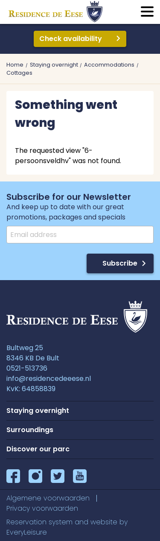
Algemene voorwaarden (48, 498)
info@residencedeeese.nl (48, 378)
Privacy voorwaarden (42, 508)
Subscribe (119, 263)
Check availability (70, 39)
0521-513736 (26, 368)
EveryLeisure (26, 532)
